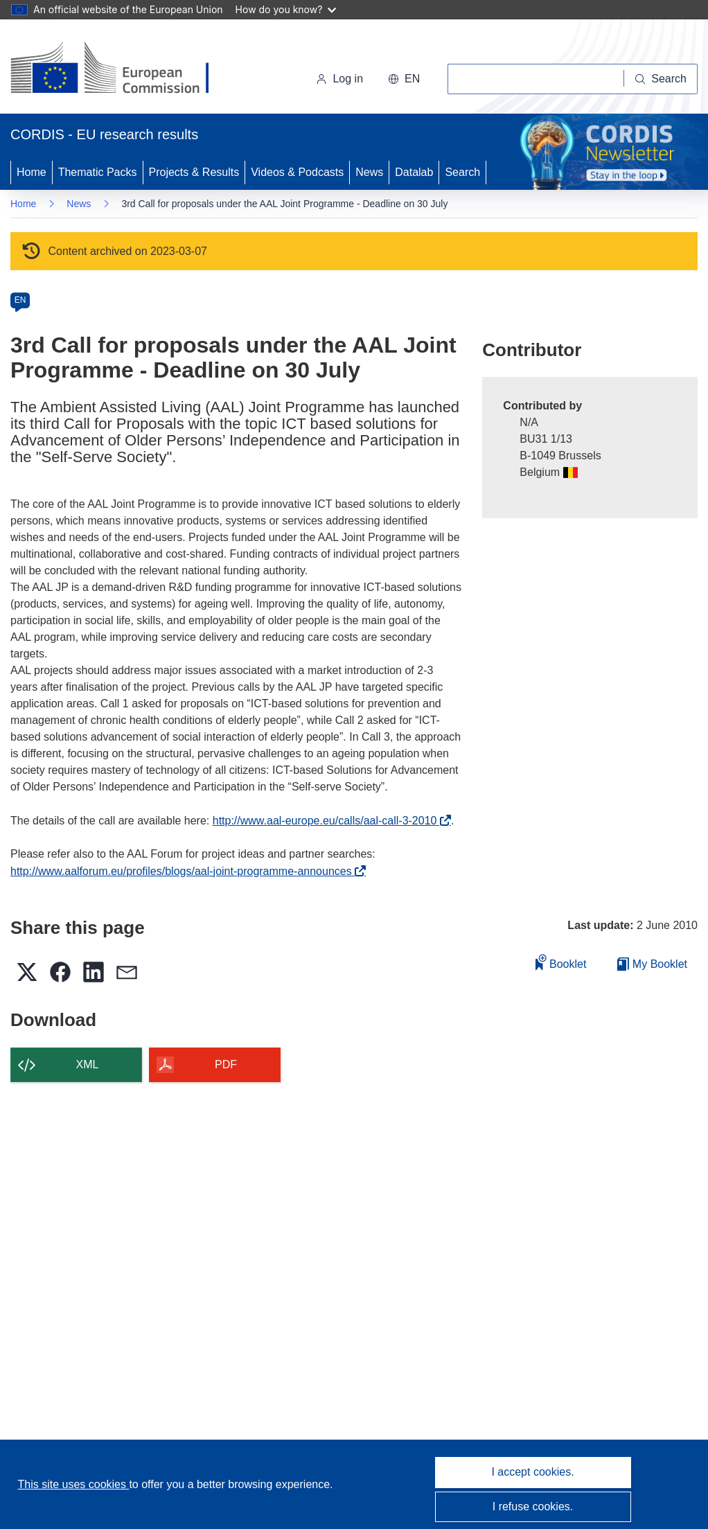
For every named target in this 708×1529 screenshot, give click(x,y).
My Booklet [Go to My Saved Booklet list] (652, 964)
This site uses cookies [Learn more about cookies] (73, 1484)
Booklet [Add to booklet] (561, 962)
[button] (404, 79)
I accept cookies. (532, 1472)
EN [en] (20, 300)
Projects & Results (194, 172)
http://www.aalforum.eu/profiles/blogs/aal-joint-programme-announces (184, 871)
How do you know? (286, 9)
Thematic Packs (97, 172)
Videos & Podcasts (297, 172)
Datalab (414, 172)
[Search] (661, 79)
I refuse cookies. (533, 1506)
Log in (339, 79)
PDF (226, 1064)
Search (462, 172)
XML (87, 1064)
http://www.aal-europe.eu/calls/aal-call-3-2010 (328, 821)
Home (31, 172)
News (369, 172)
